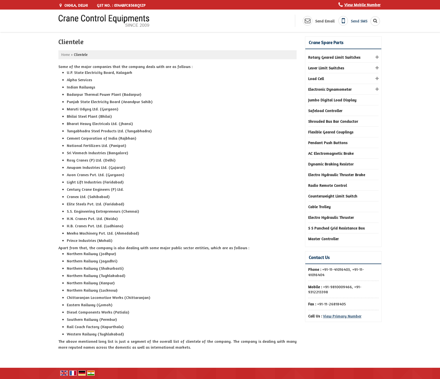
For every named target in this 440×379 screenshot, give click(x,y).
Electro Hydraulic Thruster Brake (336, 174)
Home (65, 55)
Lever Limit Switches (326, 67)
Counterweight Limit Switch (332, 196)
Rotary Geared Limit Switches (334, 57)
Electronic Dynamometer (330, 89)
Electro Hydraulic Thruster (331, 217)
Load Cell (316, 78)
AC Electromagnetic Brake (331, 153)
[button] (362, 4)
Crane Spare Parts (326, 42)
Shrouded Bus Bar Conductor (333, 121)
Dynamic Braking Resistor (331, 164)
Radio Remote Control (327, 185)
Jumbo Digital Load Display (332, 99)
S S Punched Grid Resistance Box (336, 228)
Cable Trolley (319, 206)
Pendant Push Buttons (327, 142)
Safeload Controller (325, 110)
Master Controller (323, 238)
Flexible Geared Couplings (330, 132)
